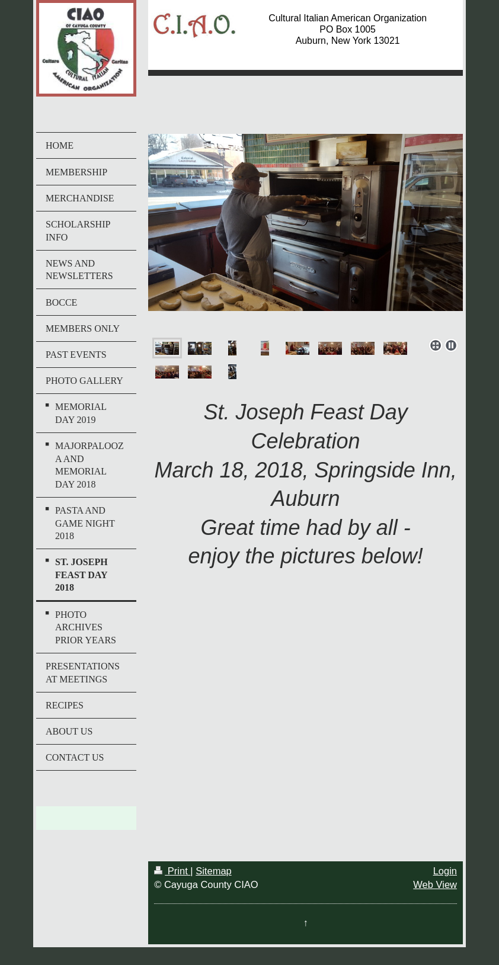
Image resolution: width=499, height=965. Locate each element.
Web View (435, 884)
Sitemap (214, 870)
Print (172, 870)
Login (445, 870)
